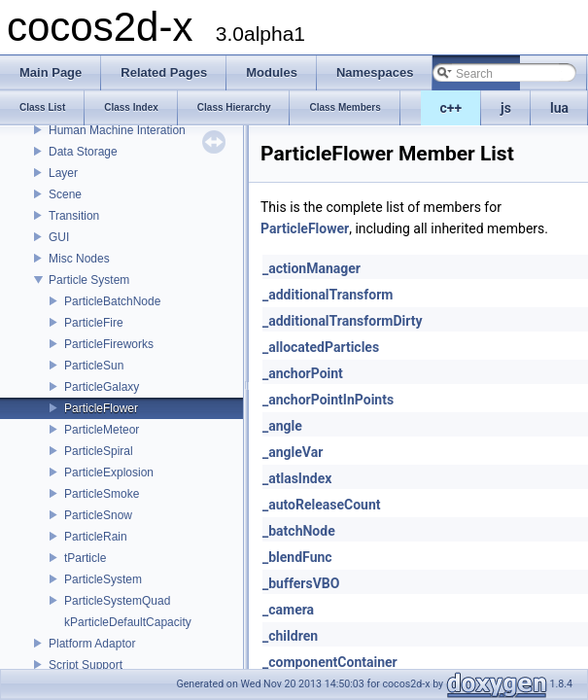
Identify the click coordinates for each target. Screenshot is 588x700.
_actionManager (311, 268)
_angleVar (292, 452)
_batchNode (298, 531)
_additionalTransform (327, 294)
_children (290, 636)
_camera (288, 609)
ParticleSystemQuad (117, 601)
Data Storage (83, 151)
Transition (74, 216)
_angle (282, 426)
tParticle (85, 558)
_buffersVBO (300, 583)
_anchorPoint (302, 373)
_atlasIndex (296, 478)
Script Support (85, 665)
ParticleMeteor (101, 430)
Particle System (89, 280)
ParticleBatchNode (112, 301)
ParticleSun (93, 365)
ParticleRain (95, 536)
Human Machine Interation (117, 130)
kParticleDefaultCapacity (127, 622)
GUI (59, 237)
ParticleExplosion (109, 472)
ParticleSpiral (98, 451)
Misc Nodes (79, 258)
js (506, 108)
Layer (63, 173)
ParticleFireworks (109, 344)
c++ (451, 108)
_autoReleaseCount (321, 504)
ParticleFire (93, 323)
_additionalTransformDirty (342, 321)
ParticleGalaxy (101, 387)
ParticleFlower (101, 408)
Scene (65, 194)
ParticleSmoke (101, 494)
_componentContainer (330, 662)
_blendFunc (297, 557)
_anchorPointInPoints (328, 399)
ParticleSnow (98, 515)
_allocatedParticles (320, 347)
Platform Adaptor (92, 643)
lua (559, 108)
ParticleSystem (103, 579)
